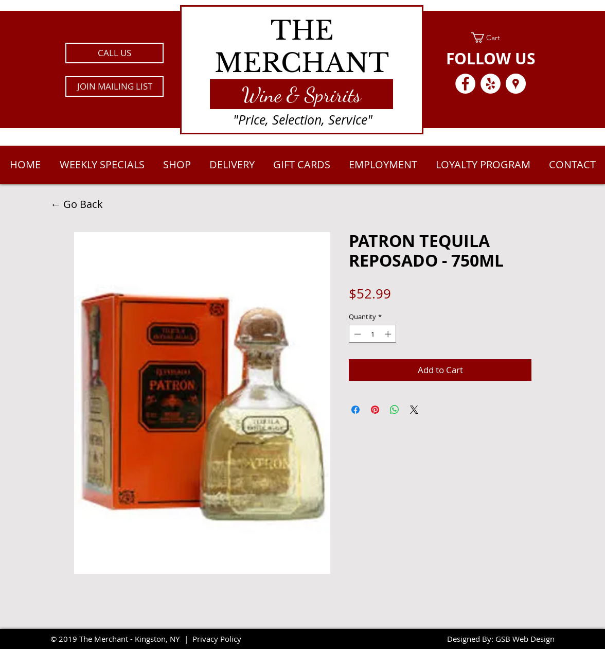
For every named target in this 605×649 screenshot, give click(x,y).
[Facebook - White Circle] (465, 84)
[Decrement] (356, 334)
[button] (114, 86)
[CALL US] (114, 53)
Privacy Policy (216, 639)
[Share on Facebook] (355, 410)
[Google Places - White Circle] (516, 84)
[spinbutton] (373, 334)
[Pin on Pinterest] (375, 410)
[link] (490, 37)
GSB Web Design (525, 639)
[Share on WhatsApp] (394, 410)
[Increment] (389, 334)
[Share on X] (414, 410)
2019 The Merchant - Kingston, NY (119, 639)
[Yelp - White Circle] (491, 84)
